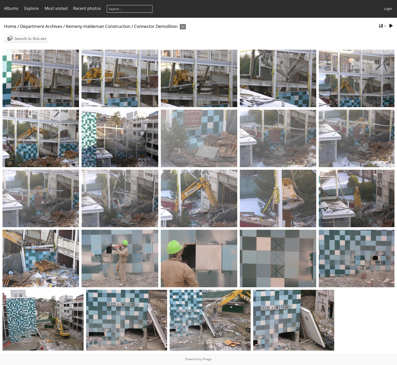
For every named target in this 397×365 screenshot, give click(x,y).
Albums (11, 8)
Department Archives (41, 26)
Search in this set (30, 38)
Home (10, 26)
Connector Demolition (155, 26)
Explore (31, 8)
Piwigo (207, 359)
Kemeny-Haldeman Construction (98, 26)
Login (388, 8)
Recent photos (87, 8)
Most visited (56, 8)
